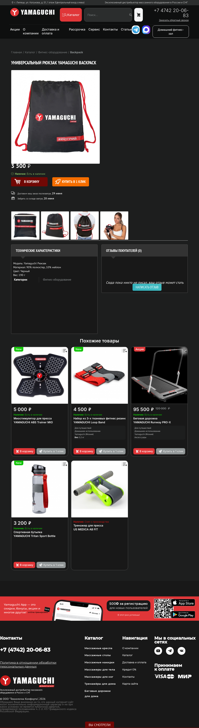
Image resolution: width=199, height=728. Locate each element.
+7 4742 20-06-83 (171, 13)
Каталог (127, 655)
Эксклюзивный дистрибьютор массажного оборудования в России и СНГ (146, 2)
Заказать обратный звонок (174, 20)
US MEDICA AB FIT (85, 529)
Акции (15, 29)
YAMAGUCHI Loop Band (89, 422)
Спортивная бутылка (28, 532)
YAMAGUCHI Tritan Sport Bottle (34, 536)
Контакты (110, 29)
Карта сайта (130, 683)
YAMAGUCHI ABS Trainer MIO (33, 422)
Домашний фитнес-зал (171, 31)
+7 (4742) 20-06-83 (25, 649)
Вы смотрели (100, 725)
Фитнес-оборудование (57, 279)
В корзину (24, 451)
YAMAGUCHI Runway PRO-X (152, 422)
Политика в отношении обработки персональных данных (28, 664)
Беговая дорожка (145, 418)
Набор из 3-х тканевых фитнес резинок (100, 418)
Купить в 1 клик (70, 181)
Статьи (126, 29)
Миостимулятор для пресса (33, 418)
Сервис (94, 29)
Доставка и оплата (50, 31)
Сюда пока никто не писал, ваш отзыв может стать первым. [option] (144, 284)
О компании (31, 31)
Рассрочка (77, 29)
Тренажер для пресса (88, 525)
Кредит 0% (129, 669)
